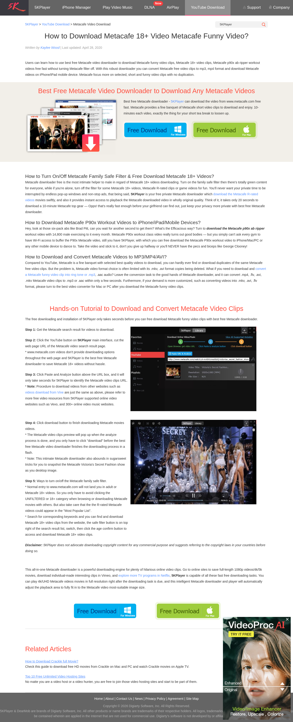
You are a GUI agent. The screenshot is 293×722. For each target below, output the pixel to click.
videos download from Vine (44, 392)
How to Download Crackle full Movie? (51, 661)
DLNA (149, 7)
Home (98, 698)
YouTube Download (208, 7)
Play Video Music (118, 7)
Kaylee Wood (50, 47)
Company (279, 7)
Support (252, 7)
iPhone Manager (76, 7)
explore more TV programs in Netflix (144, 575)
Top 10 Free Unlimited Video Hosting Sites (55, 676)
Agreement (175, 698)
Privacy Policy (155, 698)
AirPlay (173, 7)
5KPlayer (42, 7)
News (139, 698)
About (109, 698)
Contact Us (124, 698)
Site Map (192, 698)
